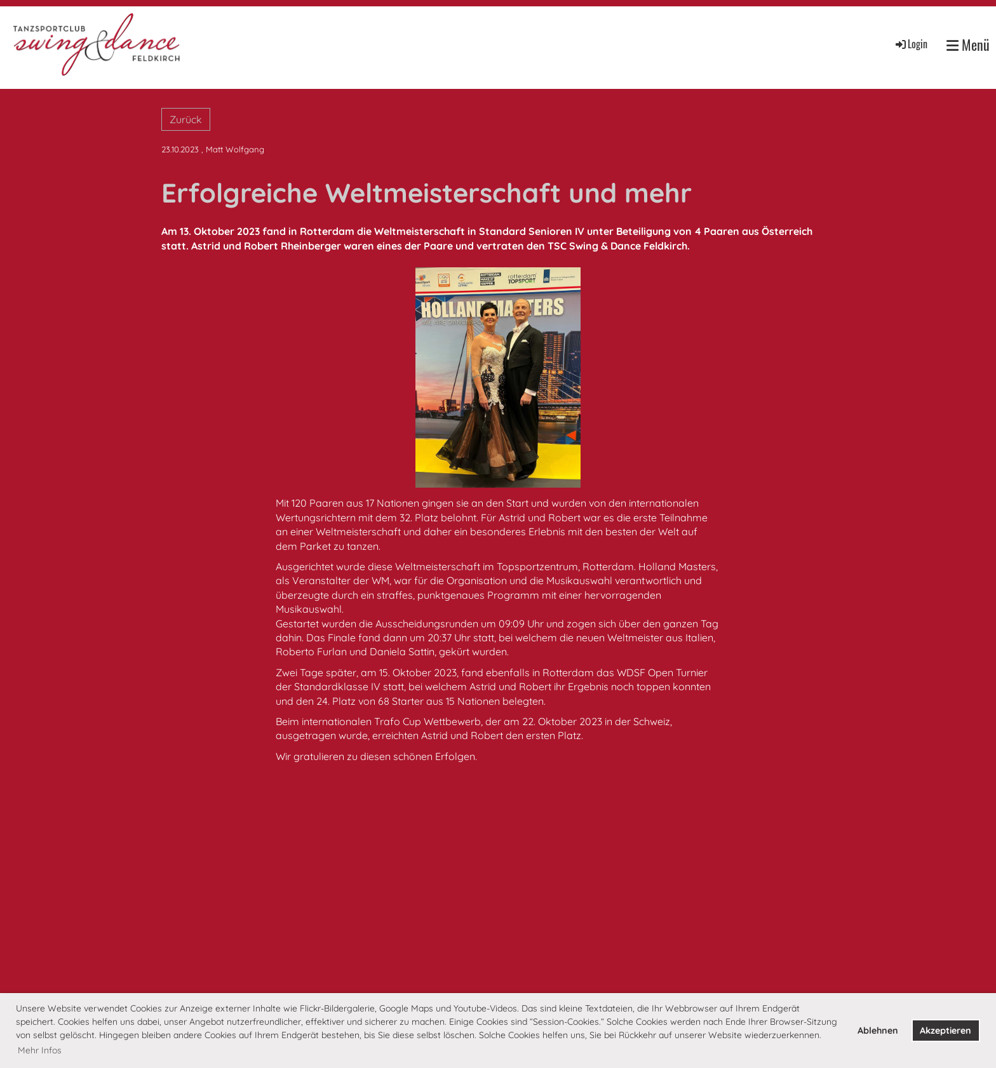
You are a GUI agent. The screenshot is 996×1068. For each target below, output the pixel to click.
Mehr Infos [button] (40, 1050)
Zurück (186, 119)
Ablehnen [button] (878, 1030)
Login (910, 43)
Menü (968, 45)
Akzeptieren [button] (945, 1030)
